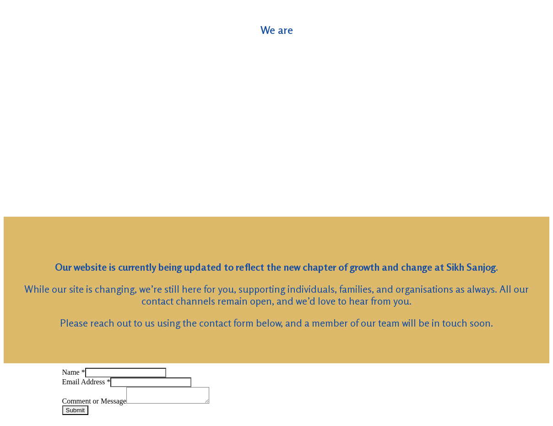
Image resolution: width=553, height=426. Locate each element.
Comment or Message (94, 404)
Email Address (86, 382)
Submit (75, 413)
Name (73, 372)
